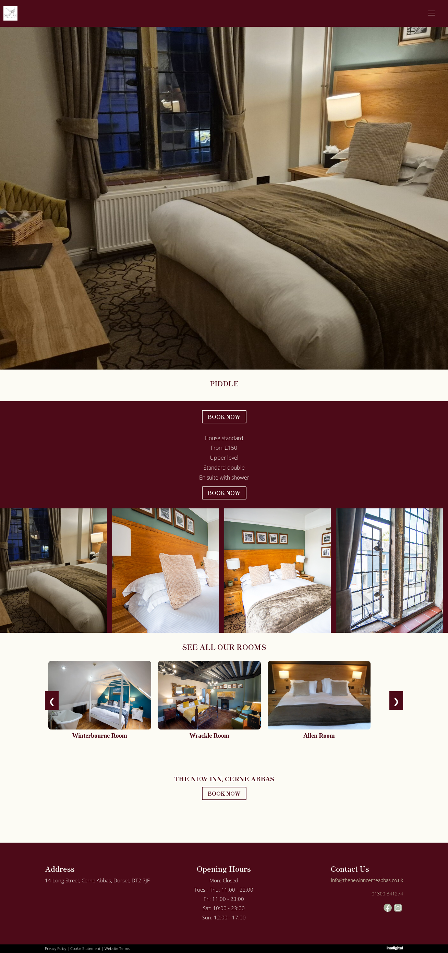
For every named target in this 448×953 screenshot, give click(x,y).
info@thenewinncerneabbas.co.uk (367, 880)
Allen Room (319, 735)
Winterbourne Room (99, 735)
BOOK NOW (224, 416)
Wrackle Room (209, 735)
